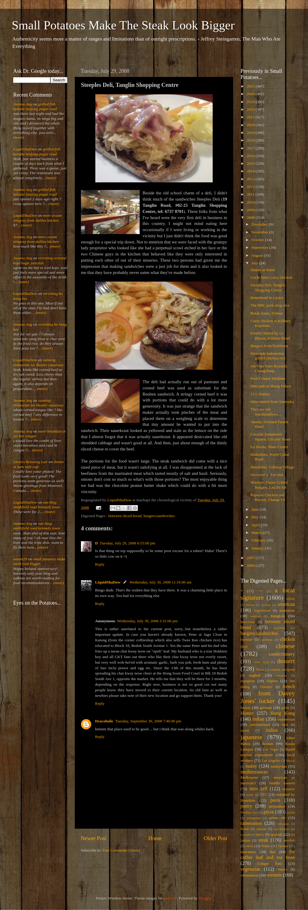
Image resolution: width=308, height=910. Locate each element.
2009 (251, 210)
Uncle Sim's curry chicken (271, 277)
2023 (251, 102)
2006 (251, 565)
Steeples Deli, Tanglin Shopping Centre (268, 287)
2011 (251, 194)
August (257, 255)
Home (155, 838)
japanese (251, 737)
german (266, 707)
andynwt (170, 898)
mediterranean (254, 772)
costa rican (261, 662)
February (259, 540)
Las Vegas (270, 749)
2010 (251, 202)
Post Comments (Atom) (121, 850)
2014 (251, 171)
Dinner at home (263, 270)
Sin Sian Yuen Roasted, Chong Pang (269, 368)
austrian (255, 616)
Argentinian (261, 610)
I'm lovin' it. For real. (267, 474)
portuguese (253, 818)
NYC (264, 795)
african (250, 604)
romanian (283, 823)
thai (272, 852)
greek (285, 708)
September (260, 247)
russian (261, 829)
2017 (251, 148)
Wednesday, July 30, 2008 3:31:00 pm (147, 621)
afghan (290, 598)
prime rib (277, 817)
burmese (247, 639)
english (254, 675)
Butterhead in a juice (267, 297)
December (260, 224)
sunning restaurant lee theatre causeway (38, 362)
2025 (251, 86)
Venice (282, 869)
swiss (249, 846)
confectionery (282, 654)
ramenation (251, 823)
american (286, 604)
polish (291, 812)
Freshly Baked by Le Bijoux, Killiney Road (270, 335)
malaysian (279, 766)
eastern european (282, 669)
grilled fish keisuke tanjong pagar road (35, 106)
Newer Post (93, 838)
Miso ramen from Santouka (272, 401)
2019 (251, 132)
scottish (245, 834)
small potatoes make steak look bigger (39, 561)
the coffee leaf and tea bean (268, 854)
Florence (266, 687)
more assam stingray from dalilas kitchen (37, 217)
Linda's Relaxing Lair (30, 462)
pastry (246, 806)
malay (251, 766)
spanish (276, 834)
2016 (251, 156)
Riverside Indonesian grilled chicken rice (268, 355)
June (255, 509)
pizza (269, 812)
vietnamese (249, 875)
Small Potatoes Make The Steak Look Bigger (123, 25)
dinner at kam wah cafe (38, 464)
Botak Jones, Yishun (267, 313)
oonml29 (20, 559)
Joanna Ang (22, 104)
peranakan (277, 806)
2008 (251, 217)
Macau (290, 760)
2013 (251, 179)
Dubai (260, 669)
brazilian (279, 628)
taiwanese (248, 852)
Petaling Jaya (249, 812)
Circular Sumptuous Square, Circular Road (270, 436)
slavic (260, 834)
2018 (251, 140)
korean (268, 743)
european (248, 681)
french (289, 686)
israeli (245, 731)
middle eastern (282, 783)
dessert (286, 661)
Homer (247, 713)
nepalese (288, 789)
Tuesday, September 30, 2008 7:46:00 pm (148, 721)
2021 (251, 117)
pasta (275, 800)
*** (260, 591)
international (260, 724)
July (255, 263)
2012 (251, 186)
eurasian (281, 675)
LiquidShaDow (108, 582)
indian (258, 719)
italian (272, 730)
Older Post (215, 838)
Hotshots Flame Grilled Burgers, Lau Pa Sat (269, 484)
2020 (251, 125)
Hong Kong (282, 713)
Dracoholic (104, 721)
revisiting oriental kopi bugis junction (40, 260)
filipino (272, 681)
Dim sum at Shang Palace (271, 386)
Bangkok (277, 616)
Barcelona (248, 622)
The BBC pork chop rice (270, 305)
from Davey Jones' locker (268, 697)
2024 (251, 94)
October (258, 240)
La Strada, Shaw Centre (269, 447)
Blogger (205, 898)
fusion (246, 707)
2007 (251, 558)
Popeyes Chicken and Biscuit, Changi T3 (268, 497)
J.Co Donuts (260, 394)
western (274, 875)
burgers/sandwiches (159, 516)
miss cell (258, 788)
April (256, 525)
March (257, 532)
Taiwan (282, 846)
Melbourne (249, 777)
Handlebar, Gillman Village (272, 467)
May (255, 517)
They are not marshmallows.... (266, 411)
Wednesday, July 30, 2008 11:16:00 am (160, 582)
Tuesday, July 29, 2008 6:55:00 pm (127, 543)
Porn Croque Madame (268, 378)
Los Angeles (271, 760)
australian (287, 610)
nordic (250, 794)
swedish (289, 840)
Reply (99, 564)
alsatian (266, 604)
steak (263, 840)
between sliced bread (124, 516)
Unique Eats (269, 863)
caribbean (266, 639)
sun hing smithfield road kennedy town (36, 504)
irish (285, 725)
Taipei (265, 846)
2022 (251, 109)
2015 (251, 163)
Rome (245, 829)
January (258, 548)
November (260, 232)
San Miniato (281, 829)
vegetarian (250, 869)
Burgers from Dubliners (269, 346)
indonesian (286, 719)
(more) (18, 137)
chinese (285, 646)
